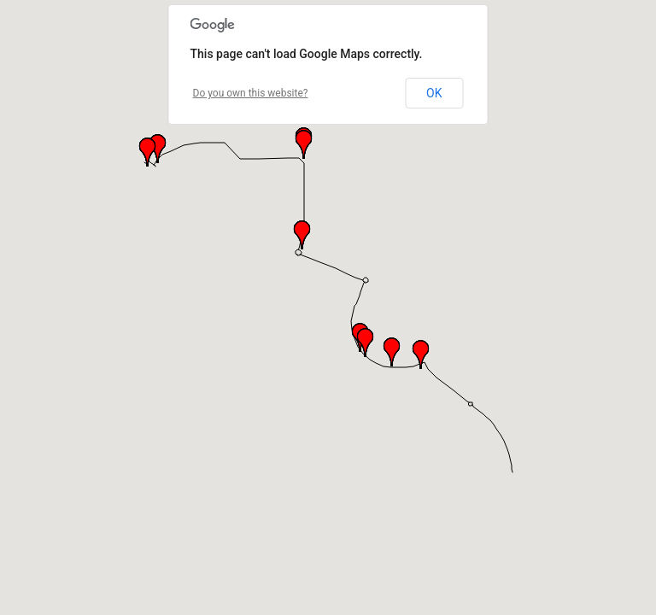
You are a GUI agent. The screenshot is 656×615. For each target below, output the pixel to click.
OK (434, 93)
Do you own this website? (250, 93)
